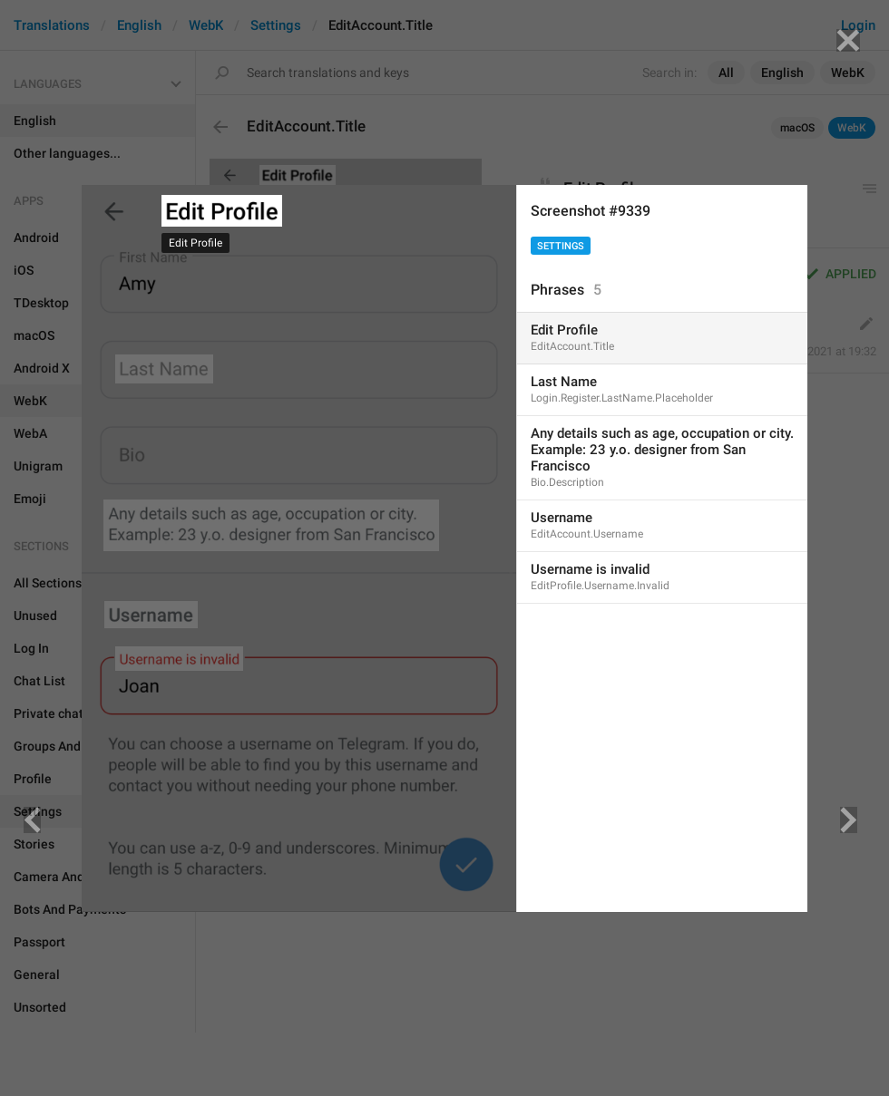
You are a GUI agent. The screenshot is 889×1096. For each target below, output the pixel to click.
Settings (560, 246)
